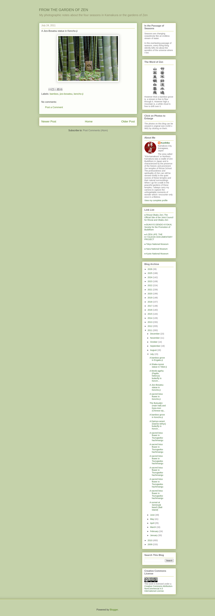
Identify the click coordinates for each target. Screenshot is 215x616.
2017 (150, 306)
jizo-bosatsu (66, 94)
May (152, 519)
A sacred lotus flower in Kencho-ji (156, 396)
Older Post (128, 121)
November (155, 338)
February (154, 531)
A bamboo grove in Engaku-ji (157, 359)
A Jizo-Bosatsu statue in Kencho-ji (156, 387)
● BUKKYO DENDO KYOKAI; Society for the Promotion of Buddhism (158, 227)
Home (89, 121)
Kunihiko (165, 143)
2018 (150, 302)
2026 (150, 269)
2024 (150, 277)
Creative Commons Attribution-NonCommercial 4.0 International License (158, 588)
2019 (150, 297)
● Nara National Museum (156, 249)
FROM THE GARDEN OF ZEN (63, 10)
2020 (150, 293)
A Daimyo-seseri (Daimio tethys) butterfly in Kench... (158, 425)
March (153, 527)
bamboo (54, 94)
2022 (150, 285)
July (152, 354)
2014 (150, 318)
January (154, 535)
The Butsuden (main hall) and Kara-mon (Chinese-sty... (158, 407)
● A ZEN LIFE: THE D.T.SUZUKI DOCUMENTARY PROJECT (158, 237)
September (155, 346)
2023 (150, 281)
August (153, 350)
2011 (150, 330)
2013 (150, 322)
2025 (150, 273)
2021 (150, 289)
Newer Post (48, 121)
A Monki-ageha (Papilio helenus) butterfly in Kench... (156, 376)
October (154, 342)
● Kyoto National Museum (156, 253)
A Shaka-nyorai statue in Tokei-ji (158, 365)
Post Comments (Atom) (95, 130)
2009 (150, 544)
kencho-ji (78, 94)
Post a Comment (54, 107)
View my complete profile (156, 200)
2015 (150, 314)
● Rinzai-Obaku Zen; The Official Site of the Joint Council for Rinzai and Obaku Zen (158, 217)
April (152, 523)
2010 (150, 540)
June (152, 515)
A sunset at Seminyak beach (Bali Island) (156, 506)
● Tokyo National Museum (156, 244)
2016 (150, 310)
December (155, 334)
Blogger (114, 609)
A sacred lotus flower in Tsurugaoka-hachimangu (156, 437)
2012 (150, 326)
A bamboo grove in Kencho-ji (157, 415)
